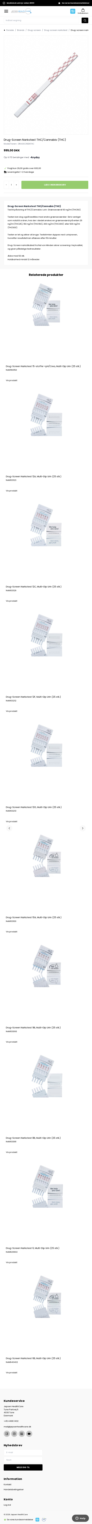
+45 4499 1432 (11, 1421)
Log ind (7, 1504)
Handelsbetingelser (14, 1489)
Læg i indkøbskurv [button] (55, 184)
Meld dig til (23, 1467)
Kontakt (7, 1484)
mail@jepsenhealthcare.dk (17, 1426)
